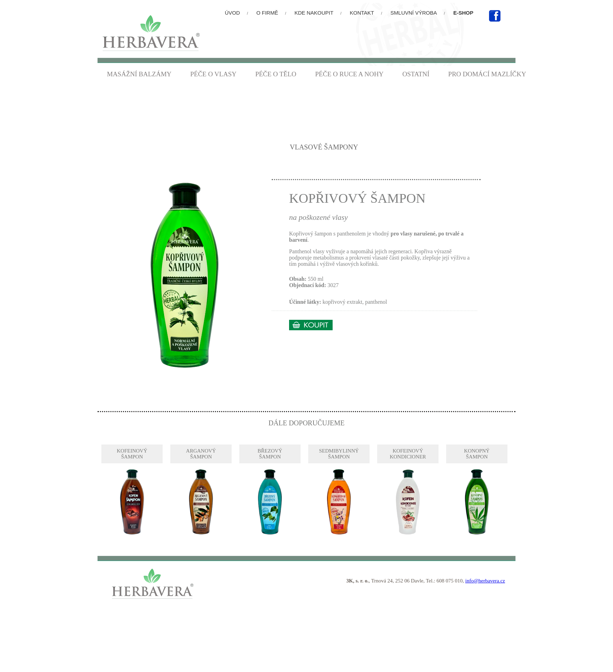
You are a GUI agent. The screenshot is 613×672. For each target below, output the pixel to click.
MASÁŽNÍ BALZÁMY (139, 74)
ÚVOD (232, 13)
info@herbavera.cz (485, 581)
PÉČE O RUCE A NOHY (349, 74)
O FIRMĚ (267, 13)
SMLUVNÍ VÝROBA (413, 13)
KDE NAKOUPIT (314, 13)
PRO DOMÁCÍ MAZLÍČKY (487, 74)
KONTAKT (362, 13)
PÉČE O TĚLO (275, 74)
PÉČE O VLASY (213, 74)
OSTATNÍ (415, 74)
